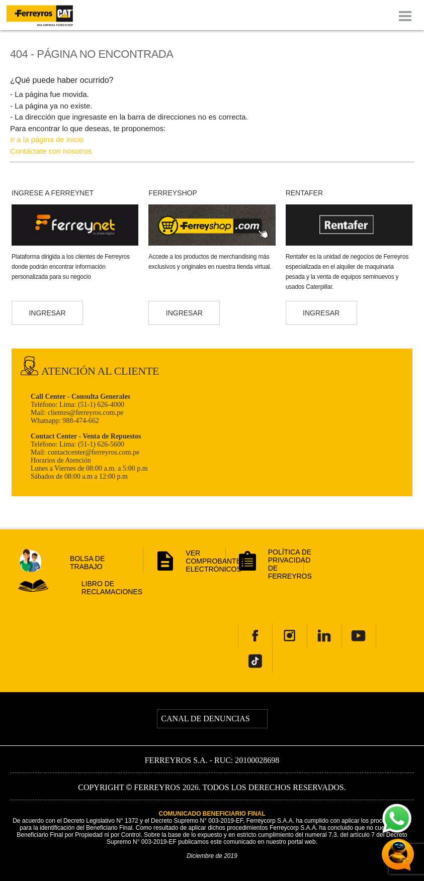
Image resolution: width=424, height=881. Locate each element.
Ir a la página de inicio (46, 139)
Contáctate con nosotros (51, 151)
